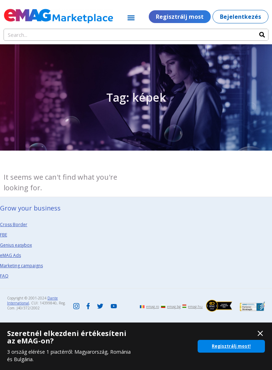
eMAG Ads (10, 255)
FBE (3, 235)
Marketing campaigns (21, 266)
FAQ (4, 276)
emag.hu (195, 306)
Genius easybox (16, 245)
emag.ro (152, 306)
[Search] (262, 34)
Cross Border (13, 225)
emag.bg (174, 306)
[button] (131, 17)
